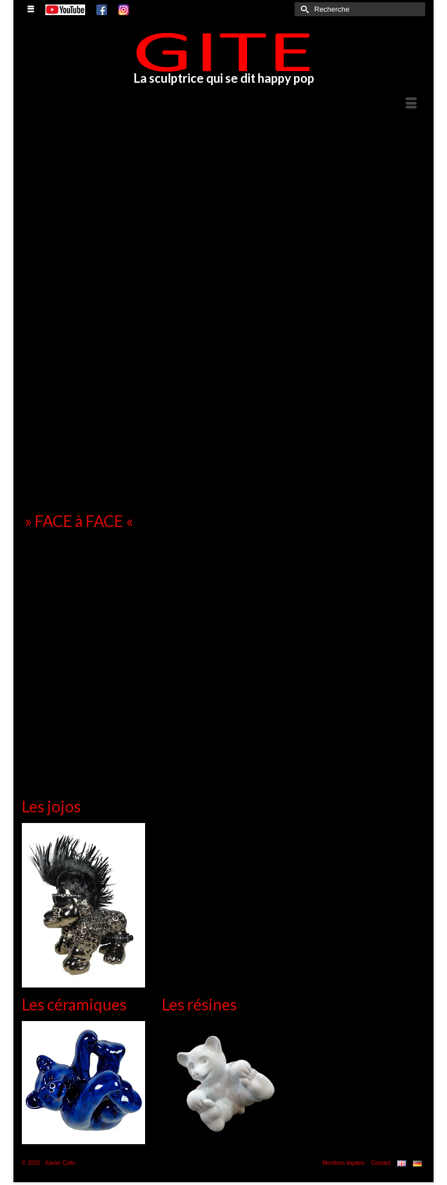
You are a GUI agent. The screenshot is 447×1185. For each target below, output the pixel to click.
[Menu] (411, 104)
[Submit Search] (303, 9)
